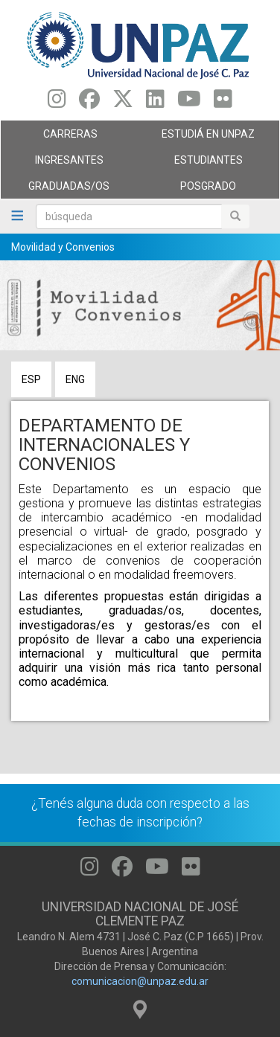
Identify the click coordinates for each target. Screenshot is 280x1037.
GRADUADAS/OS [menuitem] (67, 189)
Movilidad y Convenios (63, 247)
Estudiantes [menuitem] (206, 163)
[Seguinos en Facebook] (89, 103)
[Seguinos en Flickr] (223, 103)
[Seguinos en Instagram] (57, 103)
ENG (75, 379)
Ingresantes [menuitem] (67, 163)
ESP (31, 379)
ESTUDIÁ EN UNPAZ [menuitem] (206, 137)
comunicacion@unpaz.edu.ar (140, 981)
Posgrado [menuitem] (206, 189)
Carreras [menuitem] (67, 137)
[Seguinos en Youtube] (189, 103)
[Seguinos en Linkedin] (155, 103)
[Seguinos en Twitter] (122, 103)
